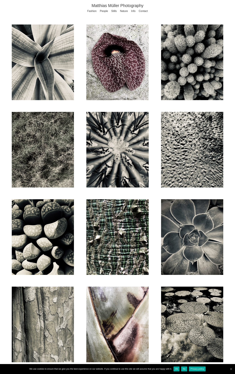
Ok (176, 369)
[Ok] (231, 369)
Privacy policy (197, 369)
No (184, 369)
